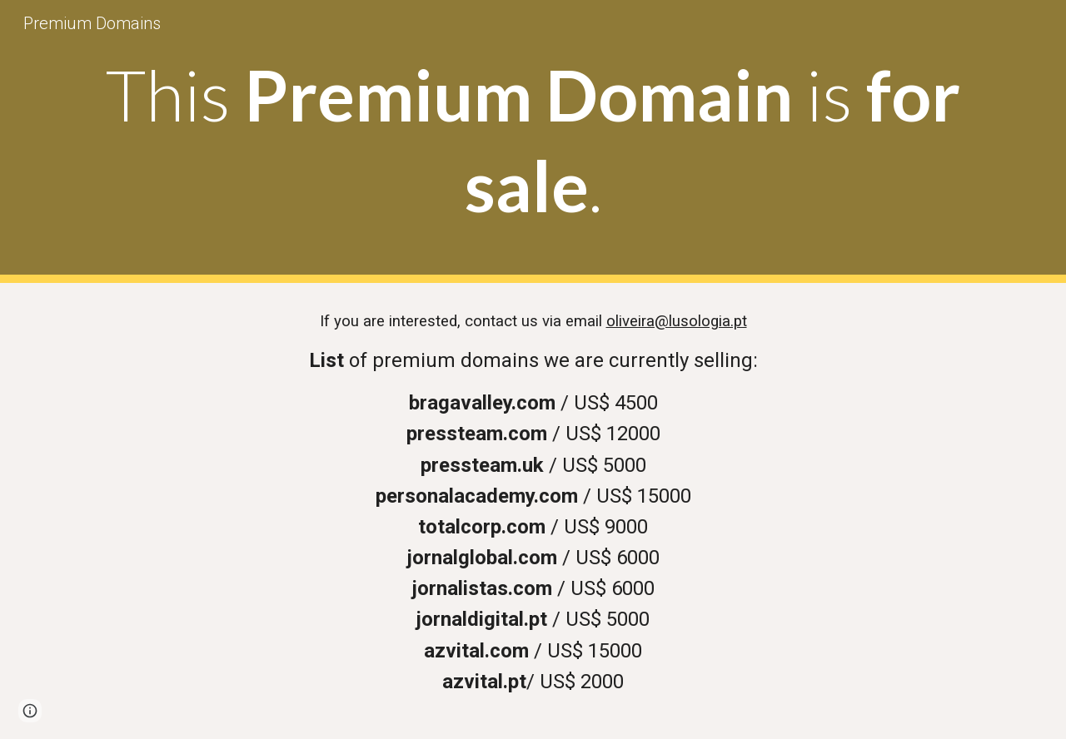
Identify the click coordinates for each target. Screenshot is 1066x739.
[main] (533, 141)
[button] (30, 710)
